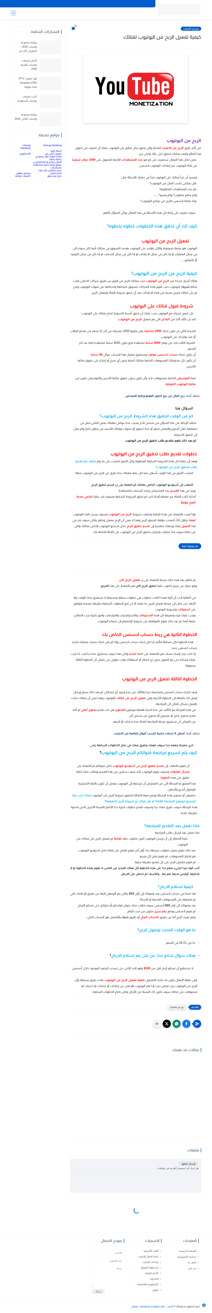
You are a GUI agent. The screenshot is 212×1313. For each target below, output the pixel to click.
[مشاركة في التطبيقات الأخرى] (157, 1024)
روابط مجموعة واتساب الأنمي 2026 (25, 116)
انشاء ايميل (55, 173)
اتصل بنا (126, 3)
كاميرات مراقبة (22, 175)
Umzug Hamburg (52, 145)
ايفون (114, 13)
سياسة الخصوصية (143, 3)
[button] (186, 1024)
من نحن (114, 3)
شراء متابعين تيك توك (50, 170)
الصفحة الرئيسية (142, 13)
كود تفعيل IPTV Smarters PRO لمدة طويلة (28, 82)
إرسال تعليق (188, 1163)
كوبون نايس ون (53, 153)
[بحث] (13, 13)
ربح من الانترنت (191, 28)
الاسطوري (25, 153)
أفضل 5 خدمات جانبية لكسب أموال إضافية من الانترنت (149, 733)
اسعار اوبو (56, 150)
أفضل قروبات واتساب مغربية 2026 (28, 64)
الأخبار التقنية (68, 13)
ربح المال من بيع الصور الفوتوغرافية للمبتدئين (155, 395)
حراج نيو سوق (54, 175)
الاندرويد (126, 13)
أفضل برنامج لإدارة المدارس (47, 162)
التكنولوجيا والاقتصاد (148, 1284)
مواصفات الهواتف (98, 13)
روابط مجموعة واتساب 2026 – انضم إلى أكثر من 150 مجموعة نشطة (26, 47)
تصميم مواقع (23, 173)
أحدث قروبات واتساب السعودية (27, 98)
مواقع (81, 13)
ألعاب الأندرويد (151, 1250)
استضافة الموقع (150, 1267)
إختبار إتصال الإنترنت (148, 1256)
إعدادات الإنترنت (150, 1262)
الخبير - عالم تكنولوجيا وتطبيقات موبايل (152, 1306)
